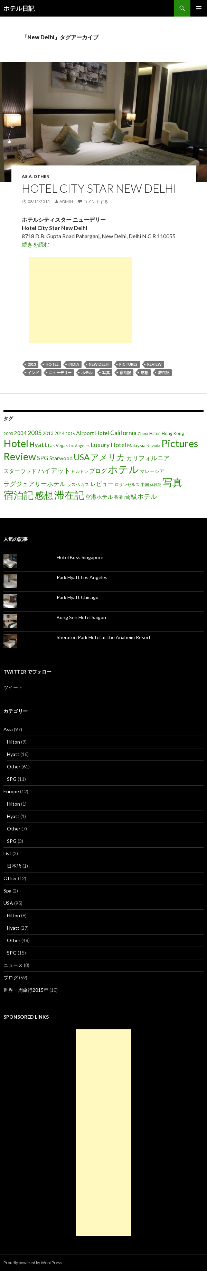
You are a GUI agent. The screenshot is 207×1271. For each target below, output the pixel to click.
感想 (144, 372)
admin (66, 201)
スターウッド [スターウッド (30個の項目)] (20, 470)
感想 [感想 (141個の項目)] (44, 495)
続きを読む (39, 244)
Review (154, 364)
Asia (27, 176)
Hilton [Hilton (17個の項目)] (155, 433)
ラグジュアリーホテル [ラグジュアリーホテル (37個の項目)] (34, 483)
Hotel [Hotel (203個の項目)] (15, 443)
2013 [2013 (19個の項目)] (48, 433)
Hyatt (13, 754)
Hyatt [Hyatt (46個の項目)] (38, 444)
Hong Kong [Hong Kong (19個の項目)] (173, 433)
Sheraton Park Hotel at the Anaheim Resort (104, 637)
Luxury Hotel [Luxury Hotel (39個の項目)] (108, 444)
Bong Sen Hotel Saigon (81, 617)
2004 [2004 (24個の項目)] (20, 433)
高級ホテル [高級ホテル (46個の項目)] (140, 496)
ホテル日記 (19, 8)
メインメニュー (198, 8)
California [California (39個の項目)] (123, 432)
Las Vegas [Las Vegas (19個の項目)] (58, 445)
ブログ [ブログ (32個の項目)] (98, 470)
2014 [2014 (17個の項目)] (59, 433)
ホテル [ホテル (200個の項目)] (123, 469)
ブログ (10, 977)
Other (41, 176)
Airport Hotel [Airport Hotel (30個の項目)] (92, 433)
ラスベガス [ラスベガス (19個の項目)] (78, 484)
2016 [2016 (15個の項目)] (70, 433)
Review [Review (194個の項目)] (19, 456)
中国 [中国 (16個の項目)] (145, 484)
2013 (32, 364)
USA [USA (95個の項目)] (82, 457)
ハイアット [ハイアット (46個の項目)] (54, 470)
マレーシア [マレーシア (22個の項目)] (152, 471)
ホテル (87, 372)
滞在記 (163, 372)
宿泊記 (125, 372)
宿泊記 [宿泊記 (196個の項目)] (18, 495)
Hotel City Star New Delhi (99, 188)
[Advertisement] (80, 300)
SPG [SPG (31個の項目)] (42, 458)
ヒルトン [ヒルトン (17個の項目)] (80, 471)
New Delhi (99, 364)
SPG (12, 779)
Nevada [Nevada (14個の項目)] (153, 445)
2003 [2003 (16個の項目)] (8, 433)
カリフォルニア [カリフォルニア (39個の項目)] (148, 458)
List (7, 853)
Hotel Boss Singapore (80, 557)
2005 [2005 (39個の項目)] (34, 432)
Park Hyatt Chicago (77, 597)
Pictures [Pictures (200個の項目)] (179, 443)
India (73, 364)
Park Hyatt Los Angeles (82, 577)
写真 (106, 372)
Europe (11, 791)
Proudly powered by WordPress (32, 1262)
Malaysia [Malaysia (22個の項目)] (136, 445)
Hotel (52, 364)
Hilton (13, 742)
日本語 (14, 866)
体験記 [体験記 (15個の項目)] (155, 484)
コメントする (95, 201)
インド (33, 372)
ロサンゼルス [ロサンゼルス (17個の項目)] (127, 484)
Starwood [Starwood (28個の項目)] (61, 458)
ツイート (13, 687)
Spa (7, 891)
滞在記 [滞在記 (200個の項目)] (69, 495)
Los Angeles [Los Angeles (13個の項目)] (79, 445)
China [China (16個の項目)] (143, 433)
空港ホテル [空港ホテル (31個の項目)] (99, 496)
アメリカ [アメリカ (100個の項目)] (108, 457)
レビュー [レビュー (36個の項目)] (102, 483)
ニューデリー (60, 372)
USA (8, 903)
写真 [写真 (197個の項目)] (172, 482)
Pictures (128, 364)
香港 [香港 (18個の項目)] (118, 497)
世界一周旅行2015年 (25, 990)
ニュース (13, 965)
